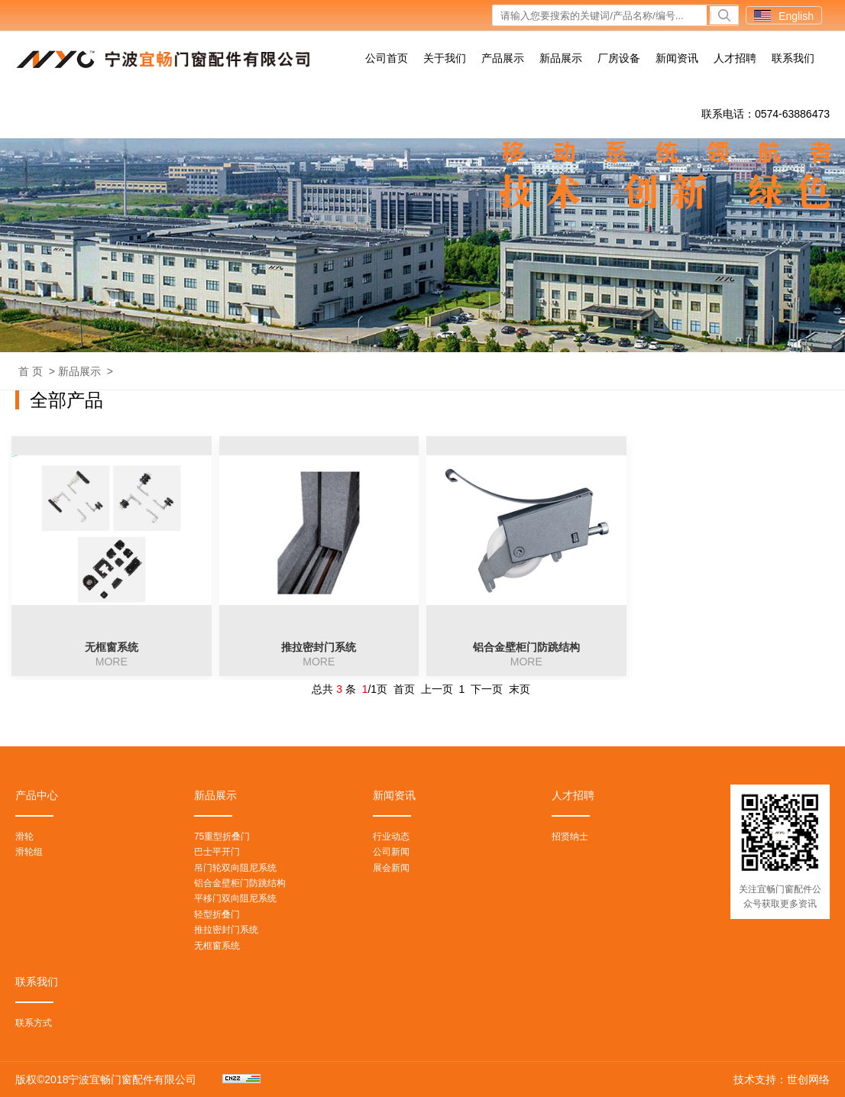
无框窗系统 (217, 945)
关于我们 (444, 58)
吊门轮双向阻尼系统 (235, 867)
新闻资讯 (677, 58)
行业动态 (391, 836)
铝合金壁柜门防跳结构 (240, 883)
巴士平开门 (217, 851)
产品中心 (36, 795)
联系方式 (33, 1023)
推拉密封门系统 (226, 929)
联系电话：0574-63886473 (765, 114)
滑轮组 (29, 851)
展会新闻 (391, 867)
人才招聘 (735, 58)
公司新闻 (391, 851)
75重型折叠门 (222, 836)
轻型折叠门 (217, 914)
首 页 (30, 371)
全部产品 (66, 400)
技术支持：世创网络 (781, 1079)
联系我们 (793, 58)
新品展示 (560, 58)
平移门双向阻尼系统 (235, 898)
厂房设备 (618, 58)
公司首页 (386, 58)
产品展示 (502, 58)
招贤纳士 (570, 836)
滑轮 (24, 836)
